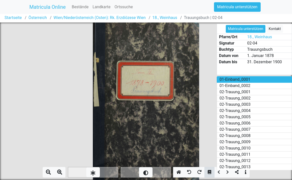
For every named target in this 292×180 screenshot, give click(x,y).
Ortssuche (123, 6)
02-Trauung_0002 (235, 98)
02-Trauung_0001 (235, 92)
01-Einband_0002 (235, 85)
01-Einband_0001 (235, 79)
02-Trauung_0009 (235, 142)
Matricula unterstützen (237, 6)
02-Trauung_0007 (235, 129)
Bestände (80, 6)
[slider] (93, 172)
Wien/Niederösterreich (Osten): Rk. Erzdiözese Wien (99, 17)
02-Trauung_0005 (235, 116)
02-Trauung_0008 (235, 135)
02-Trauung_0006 (235, 123)
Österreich (37, 17)
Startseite (13, 17)
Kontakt (275, 29)
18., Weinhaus (164, 17)
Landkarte (102, 6)
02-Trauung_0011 (235, 154)
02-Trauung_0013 (235, 166)
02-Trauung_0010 (235, 148)
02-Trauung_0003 (235, 104)
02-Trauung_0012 (235, 160)
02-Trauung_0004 (235, 110)
